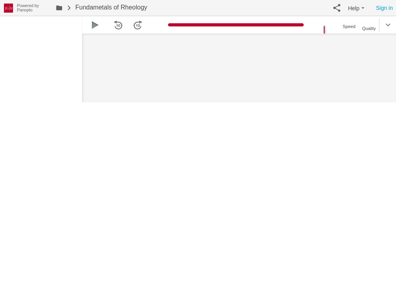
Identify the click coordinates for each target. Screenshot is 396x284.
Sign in (384, 8)
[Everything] (8, 7)
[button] (337, 8)
